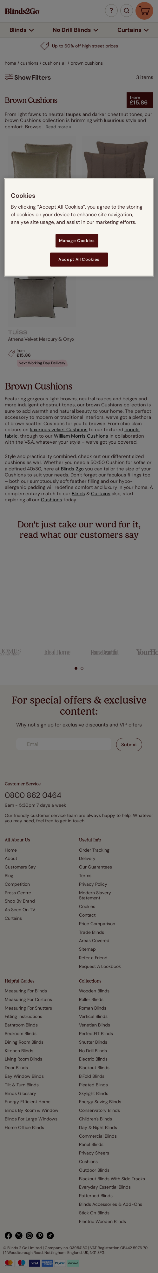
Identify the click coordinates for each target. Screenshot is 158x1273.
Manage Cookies (77, 240)
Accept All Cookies (79, 259)
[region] (79, 227)
